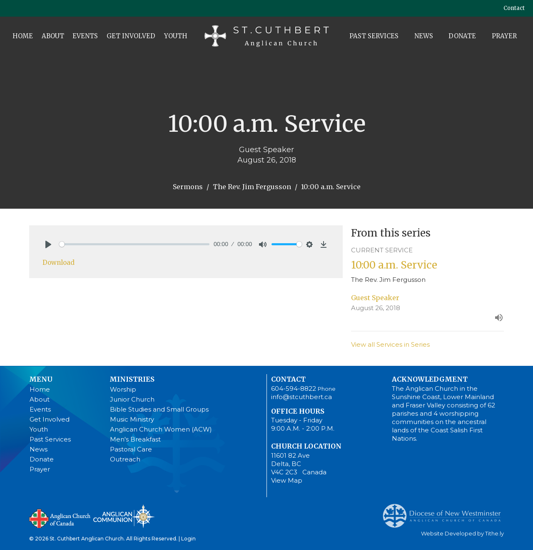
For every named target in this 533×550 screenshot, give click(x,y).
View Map (286, 480)
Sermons (188, 187)
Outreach (125, 459)
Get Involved (131, 36)
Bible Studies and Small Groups (159, 409)
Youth (175, 36)
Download (58, 262)
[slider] (134, 244)
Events (85, 36)
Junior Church (132, 399)
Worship (123, 389)
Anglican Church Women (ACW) (161, 429)
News (423, 36)
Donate (462, 36)
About (53, 36)
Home (22, 36)
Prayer (504, 36)
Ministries (132, 379)
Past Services (374, 36)
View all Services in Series (390, 344)
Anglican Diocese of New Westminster (445, 511)
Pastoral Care (131, 449)
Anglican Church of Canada (60, 517)
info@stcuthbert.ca (301, 397)
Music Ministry (132, 419)
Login (188, 538)
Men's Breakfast (135, 439)
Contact (514, 8)
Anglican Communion (124, 516)
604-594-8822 (293, 388)
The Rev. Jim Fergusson (252, 187)
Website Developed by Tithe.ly (462, 533)
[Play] (48, 244)
